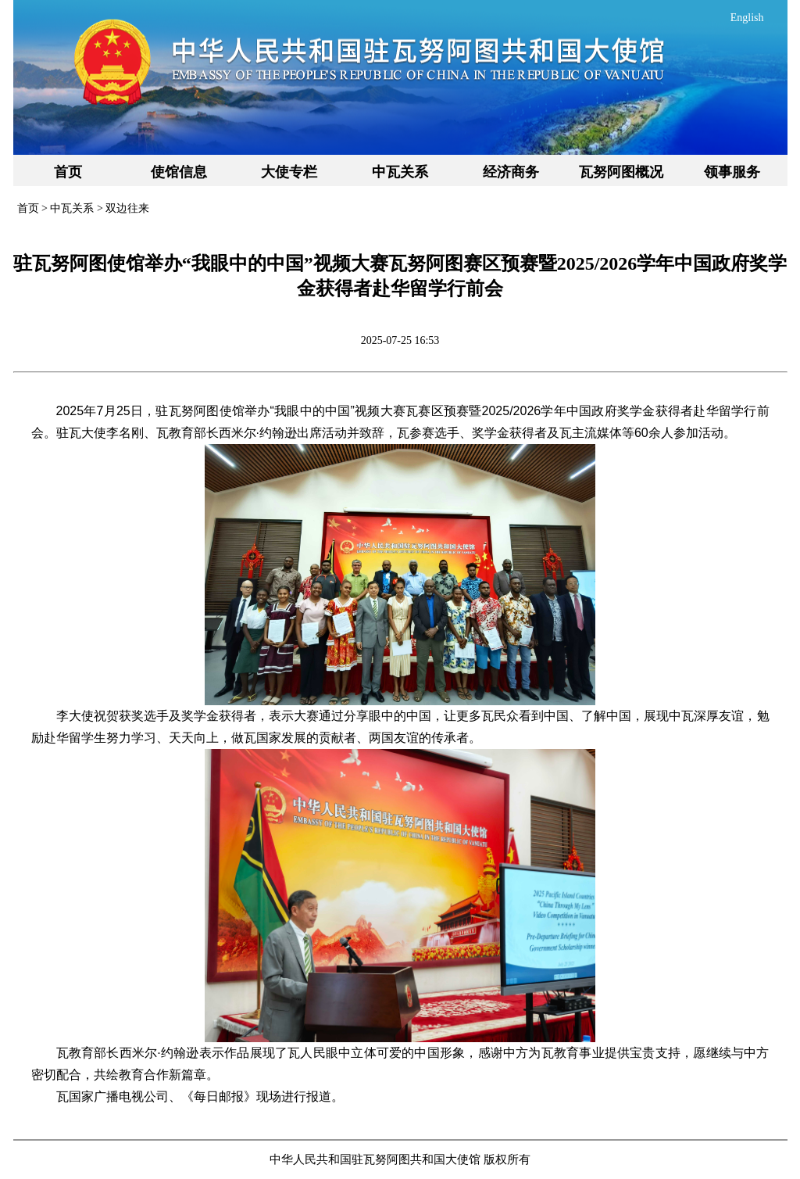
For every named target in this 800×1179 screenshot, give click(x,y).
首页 (68, 172)
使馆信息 (179, 172)
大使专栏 (289, 172)
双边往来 (127, 208)
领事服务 (732, 172)
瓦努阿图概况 (621, 172)
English (747, 17)
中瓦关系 (400, 172)
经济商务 (511, 172)
